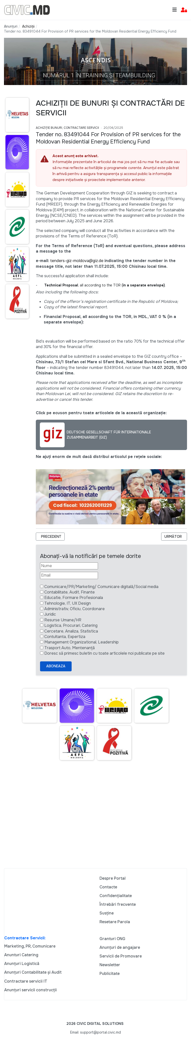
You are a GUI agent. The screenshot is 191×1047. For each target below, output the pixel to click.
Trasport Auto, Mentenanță (69, 647)
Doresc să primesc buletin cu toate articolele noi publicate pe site (104, 653)
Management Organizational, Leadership (81, 642)
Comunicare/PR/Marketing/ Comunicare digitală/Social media (101, 586)
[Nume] (69, 565)
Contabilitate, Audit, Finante (69, 592)
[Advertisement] (95, 820)
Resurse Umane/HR (62, 620)
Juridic (50, 614)
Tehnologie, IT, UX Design (67, 603)
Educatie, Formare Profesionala (73, 597)
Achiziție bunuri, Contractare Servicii (67, 128)
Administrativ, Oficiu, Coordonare (74, 608)
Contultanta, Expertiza (64, 636)
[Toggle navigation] (174, 9)
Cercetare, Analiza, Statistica (71, 631)
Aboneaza (55, 666)
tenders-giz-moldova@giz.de (76, 260)
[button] (184, 10)
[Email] (69, 575)
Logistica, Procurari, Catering (70, 625)
